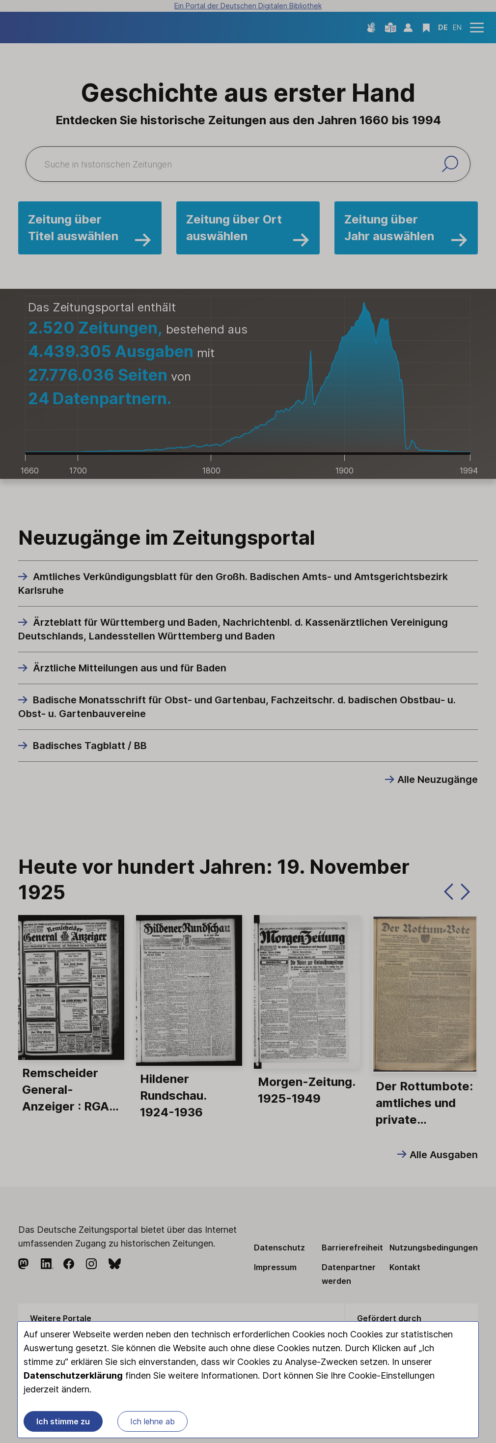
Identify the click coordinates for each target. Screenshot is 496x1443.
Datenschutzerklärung (73, 1377)
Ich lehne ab (152, 1423)
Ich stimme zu (63, 1423)
